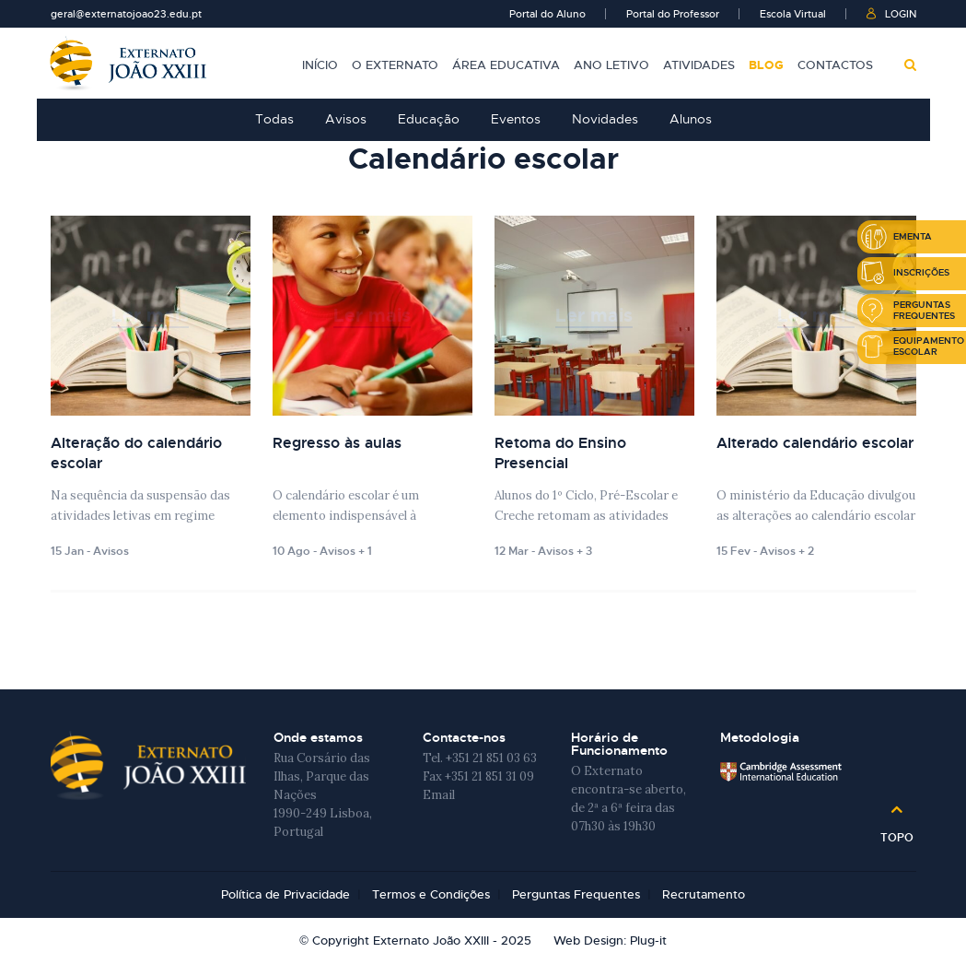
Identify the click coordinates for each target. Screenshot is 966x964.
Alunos (690, 119)
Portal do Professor (672, 13)
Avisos (346, 119)
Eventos (516, 119)
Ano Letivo (611, 65)
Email (439, 795)
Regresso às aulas (337, 443)
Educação (429, 119)
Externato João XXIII (129, 63)
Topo (897, 831)
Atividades (699, 65)
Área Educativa (506, 65)
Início (320, 65)
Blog (766, 65)
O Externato (395, 65)
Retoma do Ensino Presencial (560, 453)
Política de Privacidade (285, 894)
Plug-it (648, 940)
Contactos (835, 65)
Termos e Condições (431, 894)
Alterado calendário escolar (815, 443)
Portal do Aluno (547, 13)
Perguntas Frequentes (576, 894)
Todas (274, 119)
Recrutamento (703, 894)
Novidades (605, 119)
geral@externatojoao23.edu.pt (126, 13)
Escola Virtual (793, 13)
